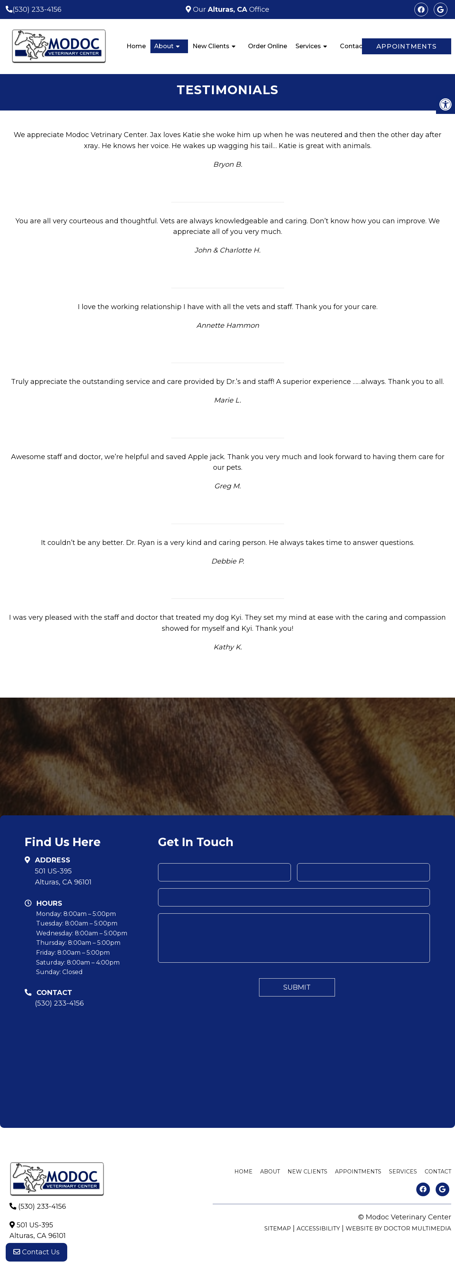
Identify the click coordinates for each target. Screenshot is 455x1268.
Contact (352, 46)
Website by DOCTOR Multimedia (398, 1228)
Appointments (406, 46)
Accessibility (318, 1228)
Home (136, 46)
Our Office (230, 9)
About (164, 46)
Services (308, 46)
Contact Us (36, 1253)
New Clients (211, 46)
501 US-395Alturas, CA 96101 (63, 876)
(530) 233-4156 (37, 9)
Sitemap (277, 1228)
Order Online (267, 46)
